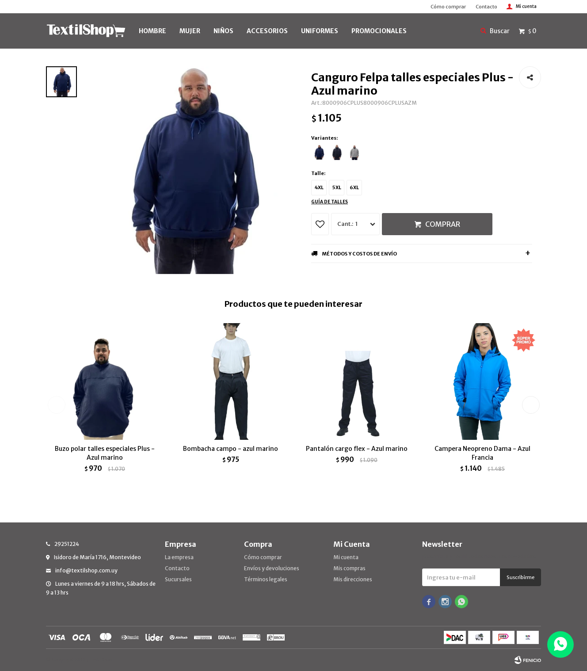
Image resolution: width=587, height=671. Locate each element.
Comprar (442, 224)
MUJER (189, 31)
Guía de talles (329, 202)
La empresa (179, 557)
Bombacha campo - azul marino (230, 449)
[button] (531, 405)
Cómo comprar (448, 7)
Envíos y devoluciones (271, 568)
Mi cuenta (345, 557)
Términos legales (265, 579)
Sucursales (178, 579)
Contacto (486, 7)
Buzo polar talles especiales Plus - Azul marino (105, 453)
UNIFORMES (319, 31)
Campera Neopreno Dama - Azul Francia (482, 453)
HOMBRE (152, 31)
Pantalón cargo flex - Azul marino (357, 449)
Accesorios (267, 31)
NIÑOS (223, 31)
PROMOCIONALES (379, 31)
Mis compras (349, 568)
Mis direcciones (352, 579)
